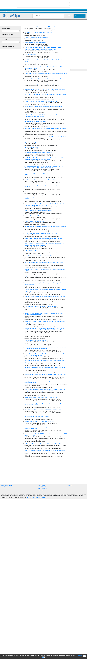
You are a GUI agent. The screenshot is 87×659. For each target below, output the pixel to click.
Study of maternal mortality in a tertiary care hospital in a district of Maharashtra (43, 443)
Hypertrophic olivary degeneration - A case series (36, 142)
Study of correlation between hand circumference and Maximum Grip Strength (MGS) (44, 238)
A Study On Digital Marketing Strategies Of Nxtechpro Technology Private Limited (43, 84)
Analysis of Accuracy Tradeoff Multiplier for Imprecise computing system (41, 101)
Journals (9, 10)
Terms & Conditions (42, 488)
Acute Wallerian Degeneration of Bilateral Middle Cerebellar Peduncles (41, 306)
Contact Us (70, 485)
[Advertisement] (78, 44)
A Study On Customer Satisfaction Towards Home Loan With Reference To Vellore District (45, 89)
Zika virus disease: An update (31, 147)
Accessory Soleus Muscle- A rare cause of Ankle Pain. (37, 37)
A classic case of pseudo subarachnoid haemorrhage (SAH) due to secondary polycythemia (45, 136)
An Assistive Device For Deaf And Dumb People (35, 42)
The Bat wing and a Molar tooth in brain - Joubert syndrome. (38, 32)
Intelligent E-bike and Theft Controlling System (35, 121)
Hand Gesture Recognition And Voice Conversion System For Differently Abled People (44, 78)
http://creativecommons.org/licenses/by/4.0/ (37, 497)
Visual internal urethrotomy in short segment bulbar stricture (38, 255)
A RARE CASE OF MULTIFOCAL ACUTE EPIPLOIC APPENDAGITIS (39, 421)
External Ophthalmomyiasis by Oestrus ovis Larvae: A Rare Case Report (41, 27)
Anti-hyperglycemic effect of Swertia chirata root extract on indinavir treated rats (43, 409)
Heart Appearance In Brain (31, 250)
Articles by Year (17, 10)
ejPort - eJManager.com (6, 485)
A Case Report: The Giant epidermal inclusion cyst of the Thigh (39, 335)
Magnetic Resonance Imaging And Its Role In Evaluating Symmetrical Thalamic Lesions (44, 276)
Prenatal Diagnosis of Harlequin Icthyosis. (34, 221)
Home (3, 10)
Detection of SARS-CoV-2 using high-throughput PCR (36, 340)
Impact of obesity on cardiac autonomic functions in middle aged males (41, 397)
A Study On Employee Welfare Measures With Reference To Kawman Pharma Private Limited (46, 73)
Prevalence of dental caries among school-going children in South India (41, 233)
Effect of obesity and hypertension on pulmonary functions (38, 191)
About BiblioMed (41, 485)
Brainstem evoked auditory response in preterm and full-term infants (40, 179)
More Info (79, 655)
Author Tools (4, 487)
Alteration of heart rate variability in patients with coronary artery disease (41, 216)
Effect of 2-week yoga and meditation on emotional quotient (38, 210)
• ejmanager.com (74, 73)
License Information (42, 487)
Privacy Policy (41, 490)
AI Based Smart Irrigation (30, 54)
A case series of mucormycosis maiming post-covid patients (38, 152)
